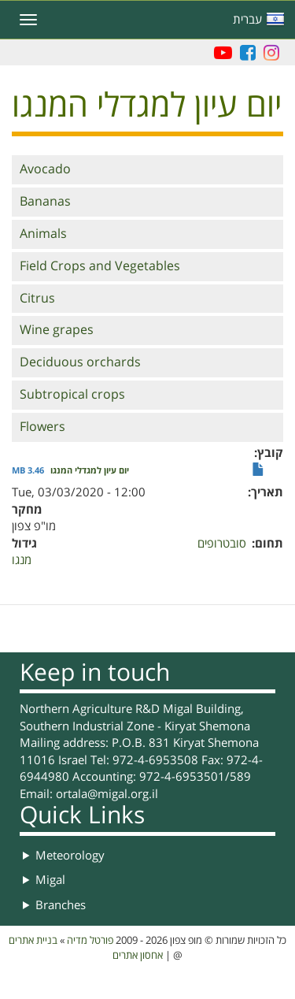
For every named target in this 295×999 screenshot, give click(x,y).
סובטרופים (221, 544)
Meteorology (70, 856)
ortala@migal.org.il (107, 794)
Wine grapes (57, 330)
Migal (50, 880)
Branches (60, 905)
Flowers (42, 427)
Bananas (45, 202)
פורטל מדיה (90, 940)
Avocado (45, 169)
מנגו (21, 560)
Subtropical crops (72, 395)
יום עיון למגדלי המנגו (89, 471)
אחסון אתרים (137, 955)
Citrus (37, 298)
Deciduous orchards (80, 362)
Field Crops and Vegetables (100, 266)
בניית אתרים (33, 940)
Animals (43, 234)
